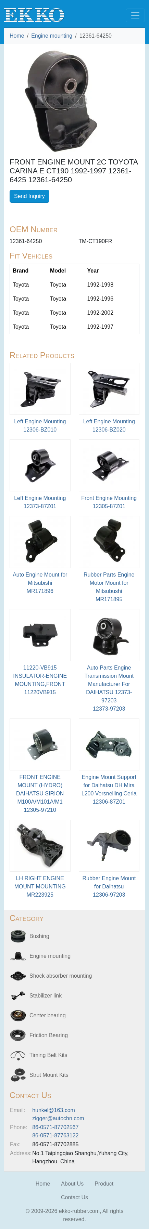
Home (17, 36)
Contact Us (74, 1197)
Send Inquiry (29, 196)
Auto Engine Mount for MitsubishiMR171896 (40, 583)
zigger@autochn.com (58, 1118)
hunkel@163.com (53, 1110)
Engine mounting (51, 36)
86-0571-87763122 (55, 1135)
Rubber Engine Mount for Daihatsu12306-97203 (109, 886)
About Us (72, 1184)
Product (104, 1184)
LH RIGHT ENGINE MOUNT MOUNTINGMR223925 (40, 886)
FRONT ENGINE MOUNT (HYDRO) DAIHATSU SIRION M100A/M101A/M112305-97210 (40, 793)
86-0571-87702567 (55, 1127)
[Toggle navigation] (135, 15)
